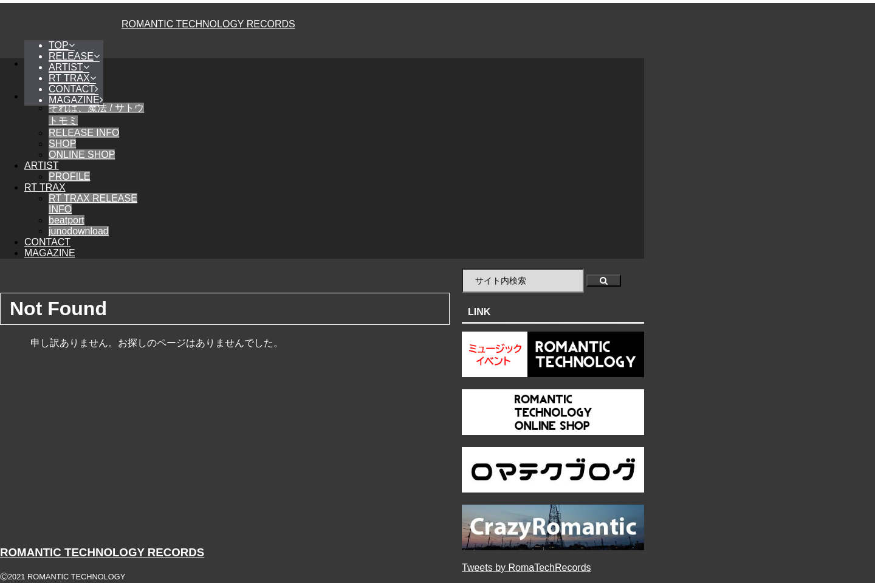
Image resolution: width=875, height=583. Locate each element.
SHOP (62, 143)
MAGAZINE (49, 253)
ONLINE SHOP (82, 154)
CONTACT (47, 242)
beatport (66, 220)
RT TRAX (45, 187)
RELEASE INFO (84, 133)
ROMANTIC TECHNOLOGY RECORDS (208, 24)
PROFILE (69, 176)
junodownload (79, 231)
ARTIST (41, 165)
